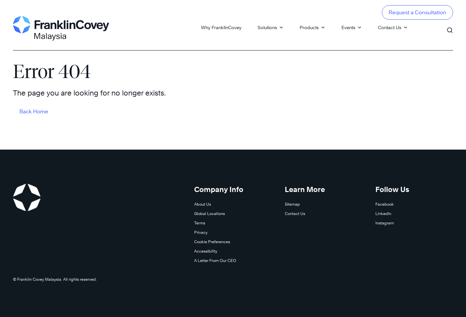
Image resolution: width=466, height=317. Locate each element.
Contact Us (393, 27)
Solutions (270, 27)
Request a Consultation (417, 12)
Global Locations (209, 213)
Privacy (200, 232)
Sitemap (292, 204)
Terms (199, 223)
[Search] (450, 27)
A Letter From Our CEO (215, 260)
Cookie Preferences (212, 241)
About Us (202, 204)
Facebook (384, 204)
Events (351, 27)
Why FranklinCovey (221, 27)
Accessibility (205, 251)
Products (312, 27)
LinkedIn (383, 213)
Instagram (384, 223)
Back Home (33, 111)
